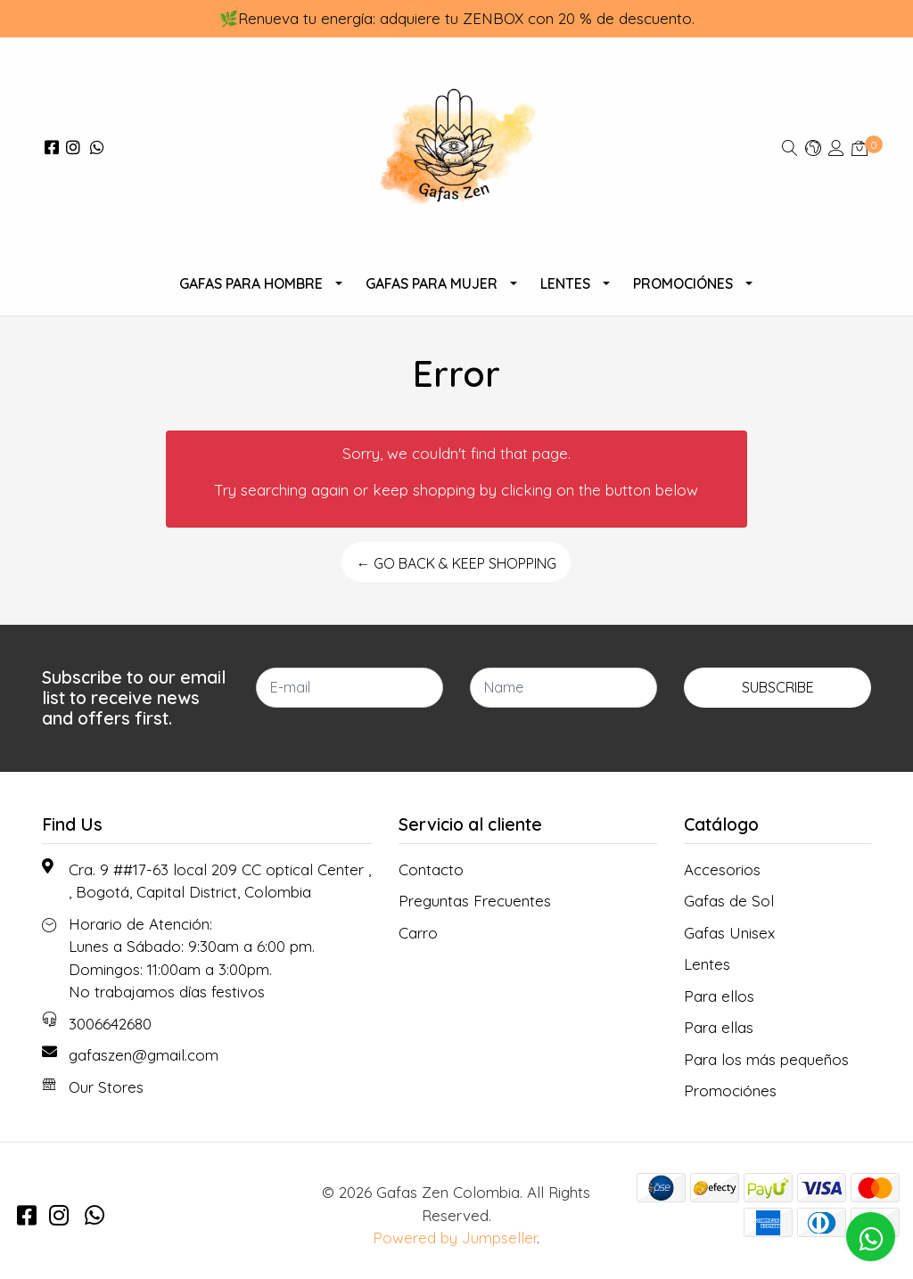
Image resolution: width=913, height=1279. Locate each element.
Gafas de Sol (729, 900)
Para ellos (719, 996)
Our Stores (106, 1087)
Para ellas (718, 1027)
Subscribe (778, 687)
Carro (418, 932)
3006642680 (110, 1023)
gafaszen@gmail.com (143, 1054)
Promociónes (683, 283)
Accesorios (722, 869)
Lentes (565, 283)
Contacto (431, 869)
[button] (813, 147)
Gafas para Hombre (251, 283)
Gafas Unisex (729, 932)
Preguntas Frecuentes (475, 900)
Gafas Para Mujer (432, 283)
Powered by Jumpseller (455, 1237)
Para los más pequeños (766, 1059)
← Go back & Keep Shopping (456, 563)
